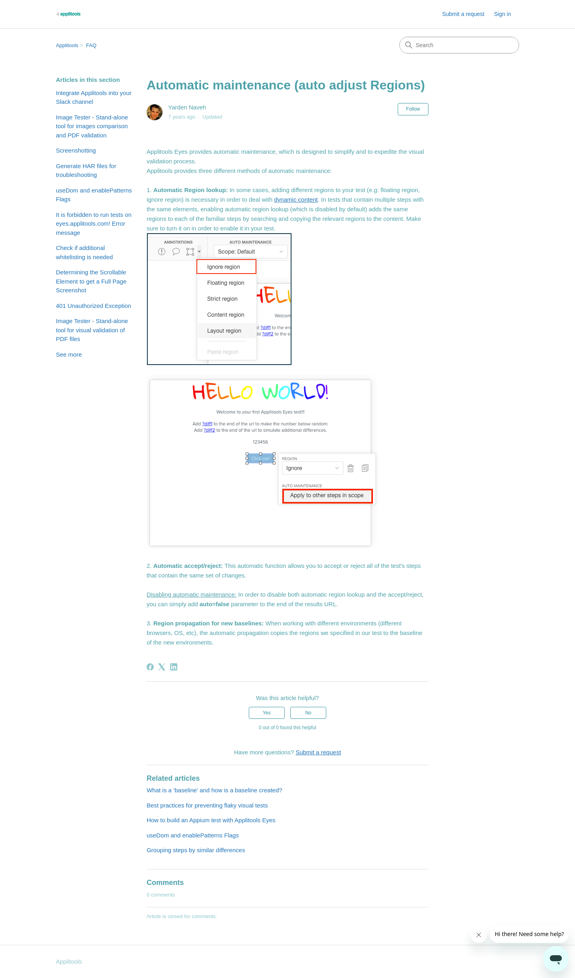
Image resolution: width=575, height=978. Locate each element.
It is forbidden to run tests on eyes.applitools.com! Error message (93, 223)
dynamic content (296, 199)
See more (69, 354)
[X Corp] (161, 667)
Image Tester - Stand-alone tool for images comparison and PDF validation (92, 126)
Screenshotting (76, 150)
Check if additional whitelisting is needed (84, 252)
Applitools (67, 45)
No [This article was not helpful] (308, 713)
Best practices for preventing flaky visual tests (207, 805)
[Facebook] (150, 667)
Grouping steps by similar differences (196, 850)
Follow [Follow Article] (413, 109)
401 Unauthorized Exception (93, 305)
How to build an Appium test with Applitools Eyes (211, 820)
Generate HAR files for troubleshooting (86, 171)
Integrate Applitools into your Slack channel (93, 97)
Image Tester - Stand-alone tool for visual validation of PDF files (92, 329)
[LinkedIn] (173, 667)
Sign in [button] (502, 14)
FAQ (91, 45)
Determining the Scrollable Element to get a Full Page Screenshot (91, 281)
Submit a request (463, 14)
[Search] (459, 45)
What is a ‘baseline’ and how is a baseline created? (214, 790)
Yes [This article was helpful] (267, 713)
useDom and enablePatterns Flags (94, 195)
